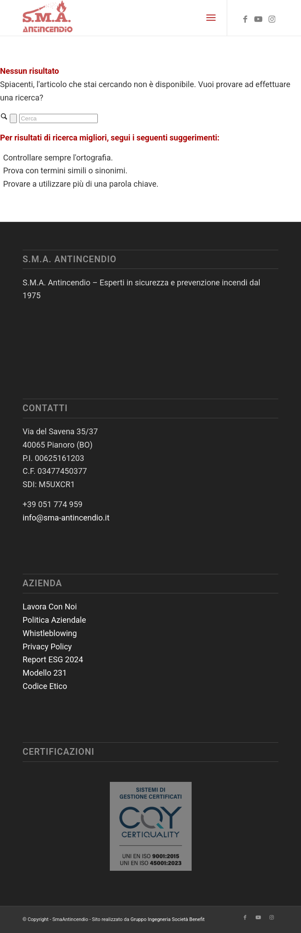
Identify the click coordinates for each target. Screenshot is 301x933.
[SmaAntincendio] (125, 18)
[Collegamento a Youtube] (258, 19)
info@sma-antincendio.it (66, 517)
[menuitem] (211, 17)
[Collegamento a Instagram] (271, 19)
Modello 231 (45, 672)
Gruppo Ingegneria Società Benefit (168, 919)
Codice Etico (45, 686)
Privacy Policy (47, 646)
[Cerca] (58, 118)
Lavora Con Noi (50, 606)
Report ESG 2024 (53, 659)
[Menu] (211, 17)
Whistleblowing (50, 633)
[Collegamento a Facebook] (245, 19)
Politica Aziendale (54, 620)
